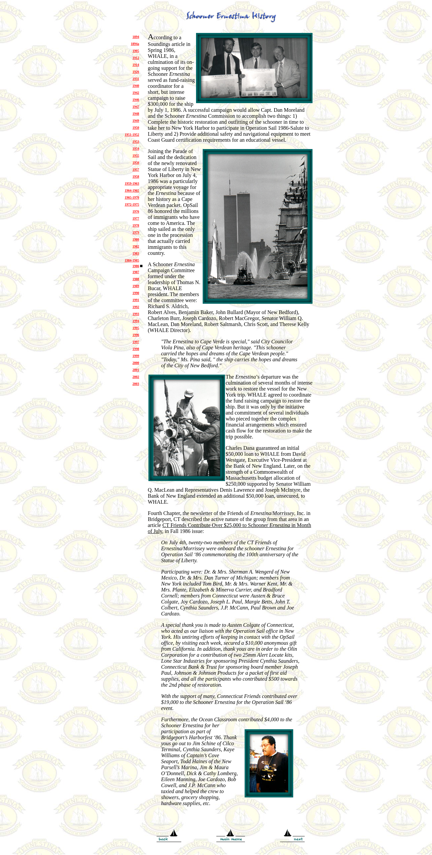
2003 (135, 384)
